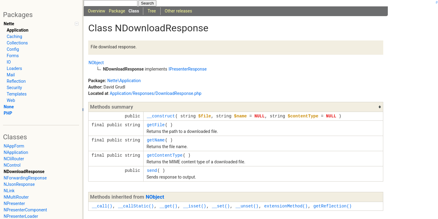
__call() (102, 206)
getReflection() (332, 206)
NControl (12, 165)
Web (11, 100)
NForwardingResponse (25, 178)
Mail (11, 74)
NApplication (16, 152)
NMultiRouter (16, 197)
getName (156, 140)
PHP (8, 113)
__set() (221, 206)
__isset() (194, 206)
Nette (9, 23)
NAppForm (14, 146)
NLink (9, 190)
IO (9, 62)
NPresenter (14, 203)
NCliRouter (14, 158)
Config (13, 49)
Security (14, 87)
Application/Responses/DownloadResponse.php (156, 93)
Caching (14, 36)
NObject (96, 62)
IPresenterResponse (188, 69)
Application (17, 30)
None (9, 106)
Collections (17, 42)
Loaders (14, 68)
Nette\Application (124, 80)
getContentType (165, 155)
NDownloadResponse (24, 171)
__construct (161, 116)
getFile (156, 125)
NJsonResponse (19, 184)
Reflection (16, 81)
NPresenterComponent (25, 209)
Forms (13, 55)
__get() (168, 206)
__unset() (247, 206)
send (152, 170)
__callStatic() (136, 206)
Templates (17, 94)
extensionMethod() (286, 206)
